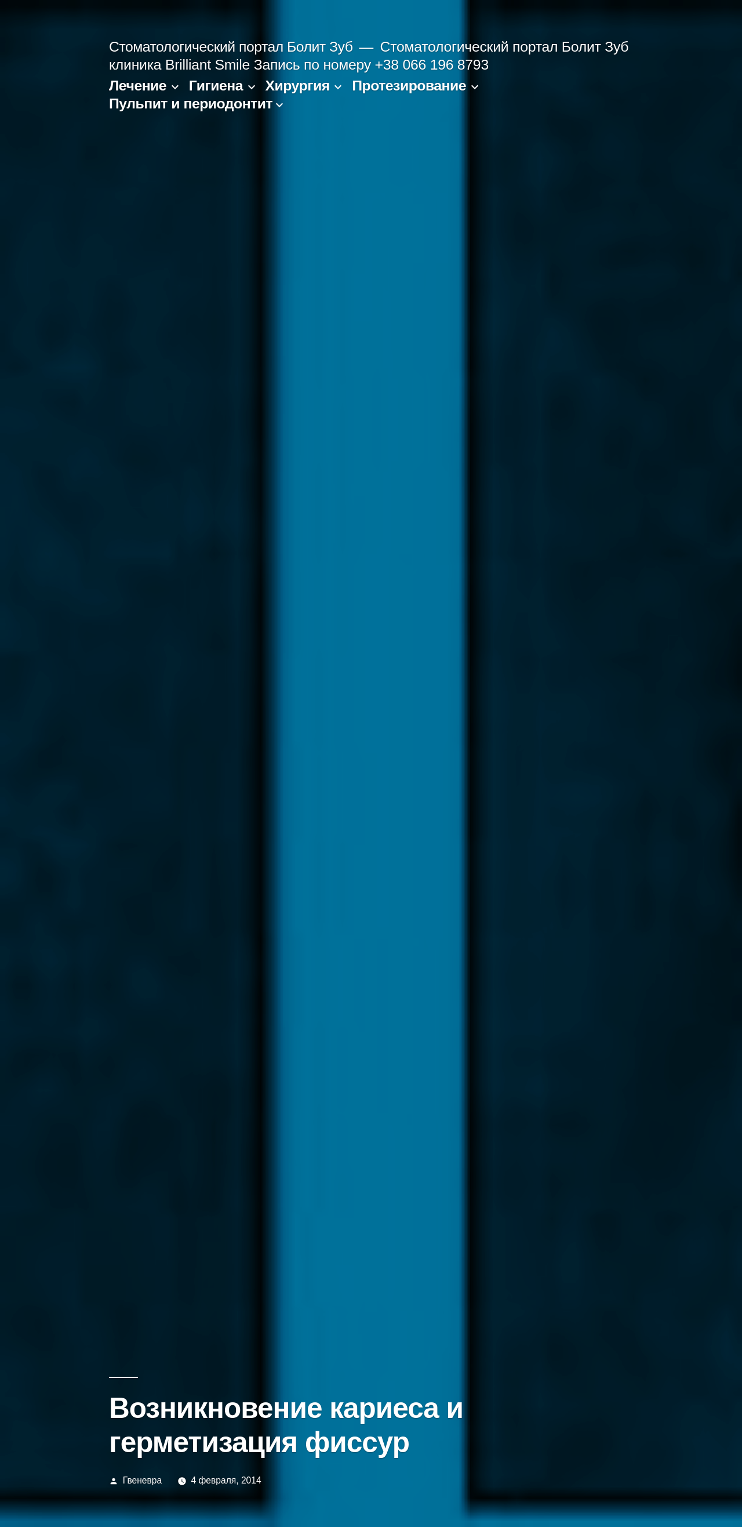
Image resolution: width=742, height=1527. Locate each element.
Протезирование (409, 85)
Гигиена (216, 85)
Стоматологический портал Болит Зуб (230, 47)
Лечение (137, 85)
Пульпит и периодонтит (190, 103)
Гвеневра (142, 1480)
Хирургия (297, 85)
